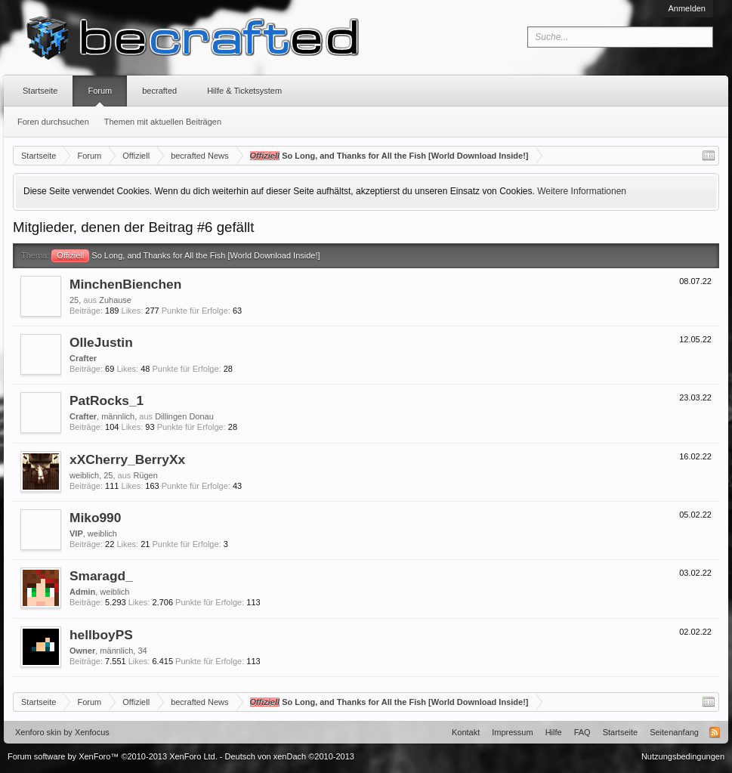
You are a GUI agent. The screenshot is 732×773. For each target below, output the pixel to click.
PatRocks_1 (106, 400)
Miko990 (95, 517)
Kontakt (466, 732)
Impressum (512, 732)
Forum (100, 90)
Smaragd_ (101, 575)
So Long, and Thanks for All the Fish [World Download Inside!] (185, 255)
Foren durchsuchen (53, 121)
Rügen (145, 475)
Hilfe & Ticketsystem (244, 90)
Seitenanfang (674, 732)
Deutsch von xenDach (289, 756)
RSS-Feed (715, 732)
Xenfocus (92, 732)
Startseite (40, 90)
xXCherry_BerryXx (127, 459)
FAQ (582, 732)
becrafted (159, 90)
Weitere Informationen (581, 191)
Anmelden (687, 8)
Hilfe (553, 732)
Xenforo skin (38, 732)
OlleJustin (101, 342)
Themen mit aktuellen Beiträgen (162, 121)
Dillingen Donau (184, 416)
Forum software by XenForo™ (113, 756)
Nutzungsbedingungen (682, 756)
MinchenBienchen (125, 284)
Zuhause (115, 300)
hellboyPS (101, 634)
